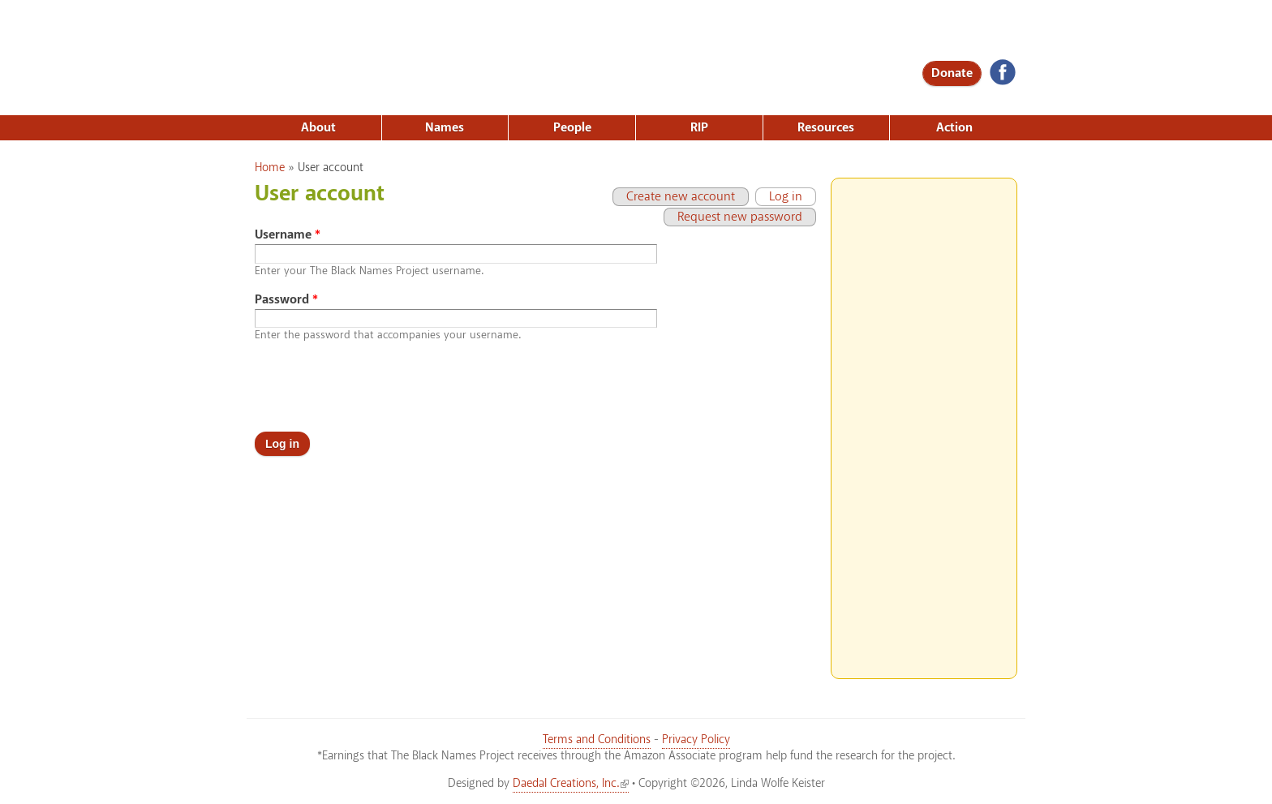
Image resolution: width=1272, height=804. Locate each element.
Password (286, 299)
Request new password (739, 217)
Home (270, 168)
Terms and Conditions (597, 740)
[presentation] (378, 387)
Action (954, 127)
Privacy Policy (696, 740)
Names (444, 127)
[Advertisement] (924, 421)
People (572, 127)
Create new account (680, 196)
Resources (825, 127)
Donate (952, 73)
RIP (699, 127)
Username (287, 234)
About (318, 127)
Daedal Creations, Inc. (571, 784)
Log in (778, 196)
